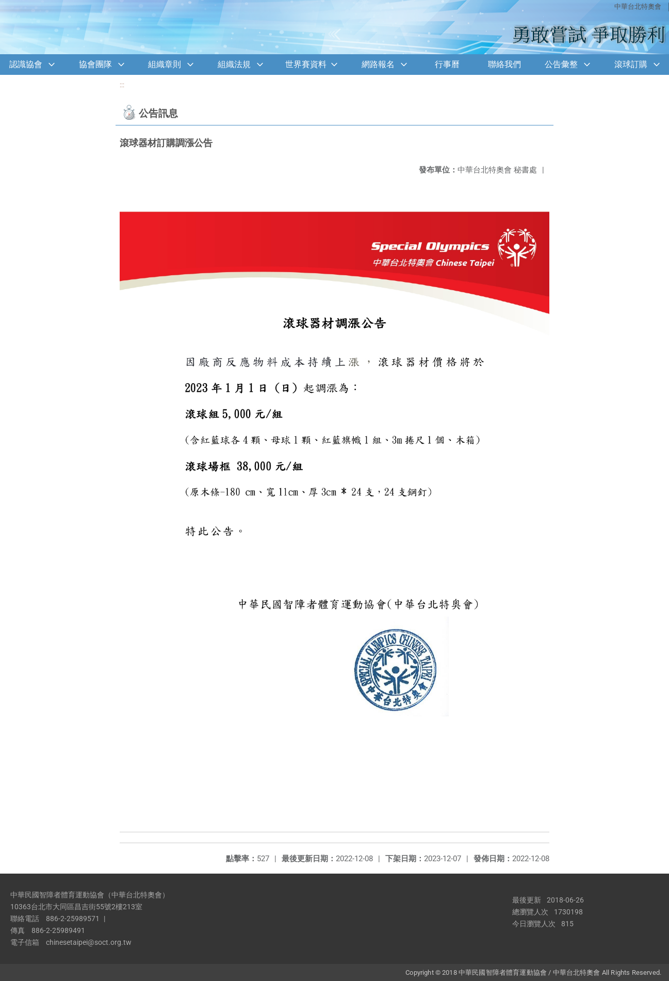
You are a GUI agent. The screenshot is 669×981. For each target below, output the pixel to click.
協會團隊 (95, 64)
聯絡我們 (504, 64)
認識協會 (25, 64)
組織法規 (234, 64)
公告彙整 (561, 64)
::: (122, 85)
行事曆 (447, 64)
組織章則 (164, 64)
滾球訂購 (630, 64)
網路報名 (378, 64)
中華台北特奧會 (637, 6)
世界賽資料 (306, 64)
